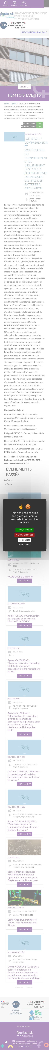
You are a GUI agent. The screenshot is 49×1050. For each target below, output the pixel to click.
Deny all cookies (24, 535)
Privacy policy (25, 544)
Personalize (24, 540)
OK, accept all (24, 530)
